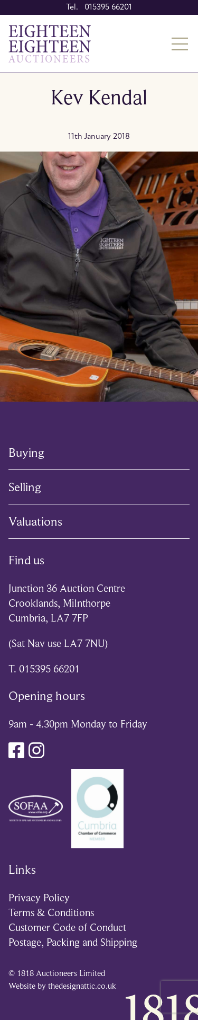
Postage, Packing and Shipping (72, 942)
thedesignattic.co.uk (82, 986)
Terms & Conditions (51, 912)
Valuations (35, 521)
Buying (26, 452)
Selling (24, 487)
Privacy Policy (39, 897)
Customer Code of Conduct (67, 927)
